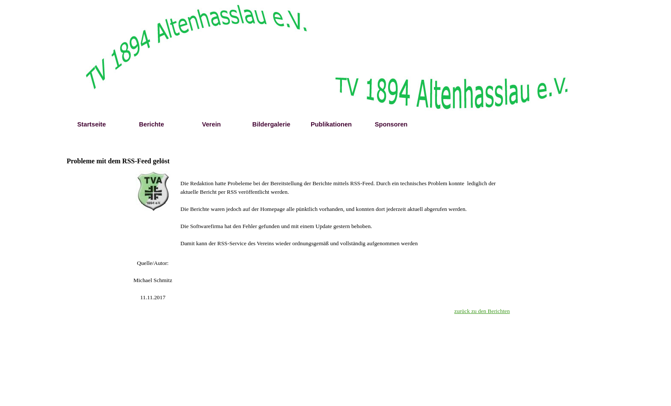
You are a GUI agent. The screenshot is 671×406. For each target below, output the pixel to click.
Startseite (91, 124)
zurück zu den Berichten (482, 311)
